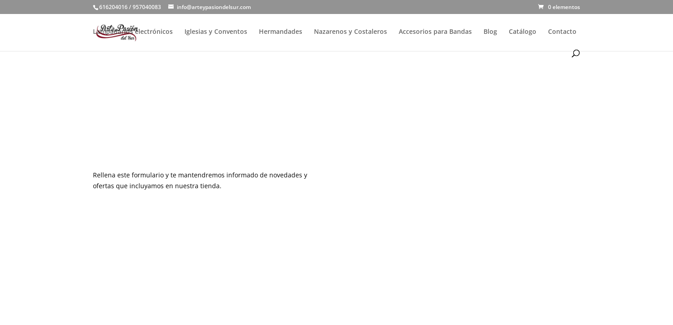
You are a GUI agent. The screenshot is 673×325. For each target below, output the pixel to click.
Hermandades (280, 32)
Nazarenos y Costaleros (350, 32)
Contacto (562, 32)
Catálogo (522, 32)
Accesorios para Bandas (435, 32)
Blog (490, 32)
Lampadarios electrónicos (133, 32)
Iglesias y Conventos (215, 32)
